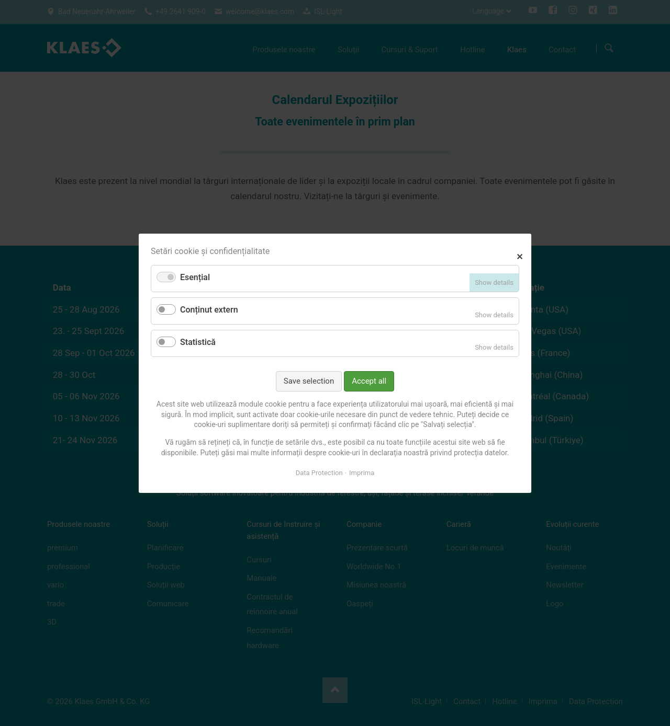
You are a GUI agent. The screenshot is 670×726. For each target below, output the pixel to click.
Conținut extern (209, 310)
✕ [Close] (519, 255)
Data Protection (319, 473)
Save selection (309, 380)
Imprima (361, 473)
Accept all (369, 380)
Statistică (198, 342)
